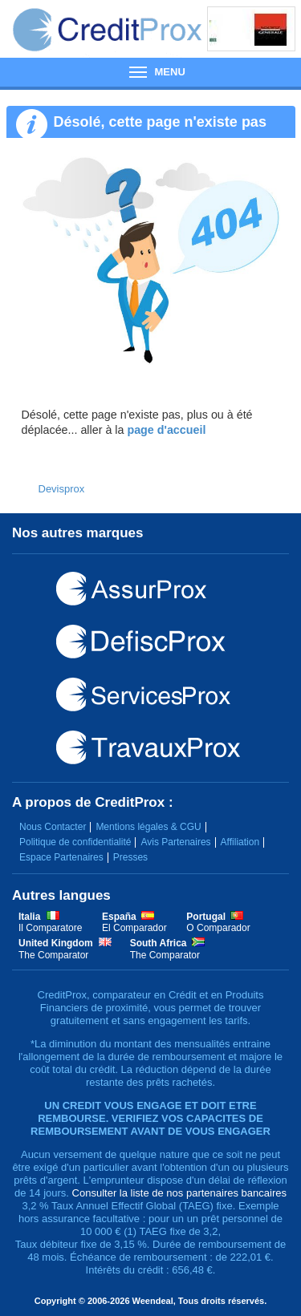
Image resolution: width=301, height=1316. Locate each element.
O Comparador (218, 927)
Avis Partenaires (175, 842)
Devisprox (62, 489)
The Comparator (53, 955)
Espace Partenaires (61, 857)
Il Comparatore (50, 927)
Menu (151, 72)
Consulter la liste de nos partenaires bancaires (179, 1193)
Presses (130, 857)
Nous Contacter (52, 826)
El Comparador (134, 927)
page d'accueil (166, 429)
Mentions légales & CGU (148, 826)
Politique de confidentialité (75, 842)
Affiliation (240, 842)
